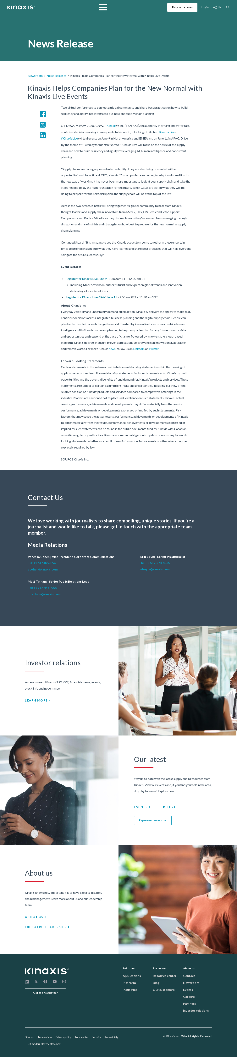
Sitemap (29, 1037)
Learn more (36, 700)
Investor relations (196, 1010)
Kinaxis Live (167, 132)
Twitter (154, 348)
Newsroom (35, 75)
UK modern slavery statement (44, 1043)
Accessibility (111, 1037)
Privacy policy (63, 1037)
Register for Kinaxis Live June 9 (86, 278)
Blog (168, 807)
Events (141, 807)
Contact (189, 976)
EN (219, 8)
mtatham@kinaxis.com (44, 594)
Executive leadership (46, 927)
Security (96, 1037)
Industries (45, 8)
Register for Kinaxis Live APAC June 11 (91, 297)
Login (205, 8)
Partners (189, 1003)
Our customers (164, 989)
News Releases (56, 75)
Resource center (164, 976)
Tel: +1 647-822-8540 (42, 563)
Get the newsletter (45, 992)
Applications (132, 976)
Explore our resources (153, 820)
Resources (110, 8)
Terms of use (45, 1037)
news (112, 348)
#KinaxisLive (69, 138)
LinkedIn (139, 348)
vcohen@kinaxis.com (43, 569)
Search (228, 8)
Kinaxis (111, 125)
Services (88, 8)
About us (133, 8)
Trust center (81, 1037)
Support (153, 8)
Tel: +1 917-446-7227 (42, 587)
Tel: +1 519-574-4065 (155, 563)
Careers (189, 996)
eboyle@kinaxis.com (155, 569)
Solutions (67, 8)
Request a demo (182, 8)
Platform (129, 982)
